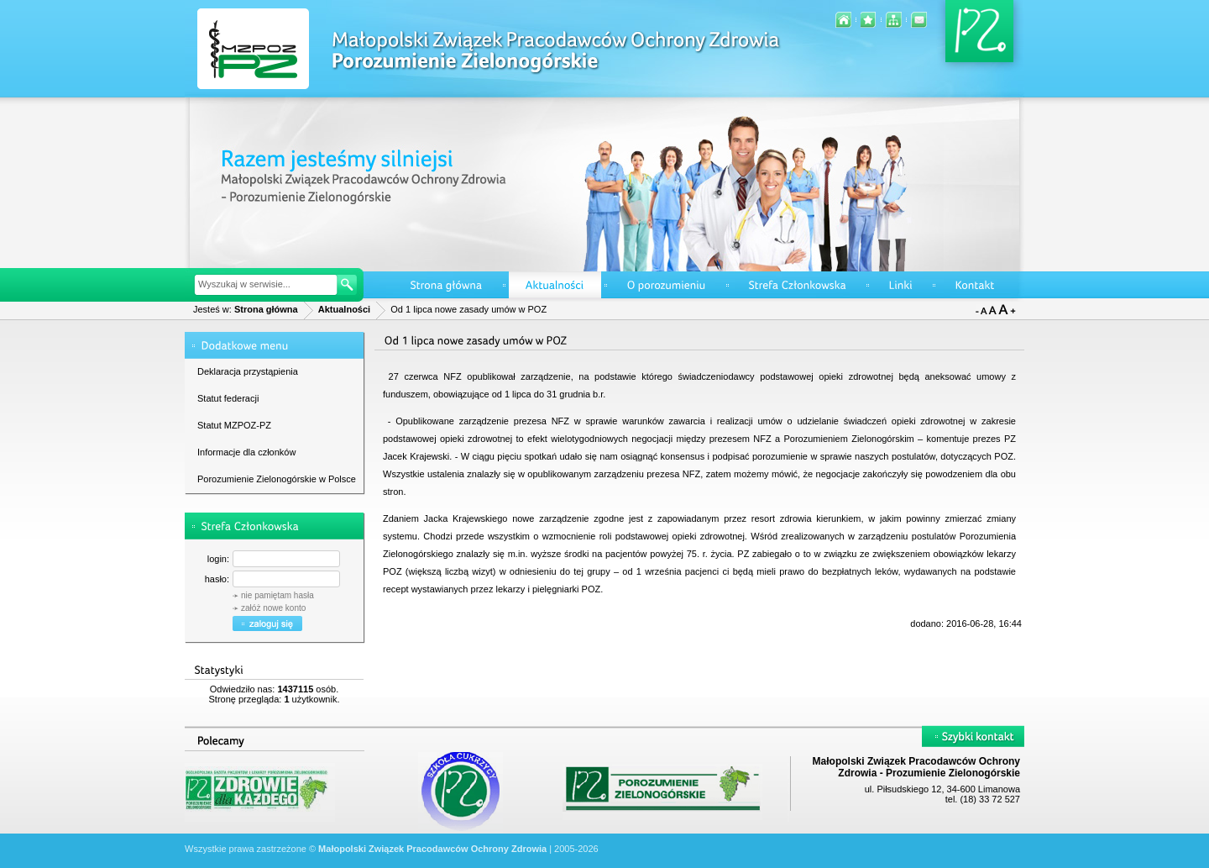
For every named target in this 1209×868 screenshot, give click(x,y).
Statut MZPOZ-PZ (234, 425)
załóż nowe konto (273, 608)
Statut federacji (228, 398)
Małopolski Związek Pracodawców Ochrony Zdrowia (432, 849)
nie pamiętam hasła (277, 595)
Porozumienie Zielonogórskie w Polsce (276, 479)
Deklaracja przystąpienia (247, 371)
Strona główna (266, 309)
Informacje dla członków (246, 452)
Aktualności (344, 309)
